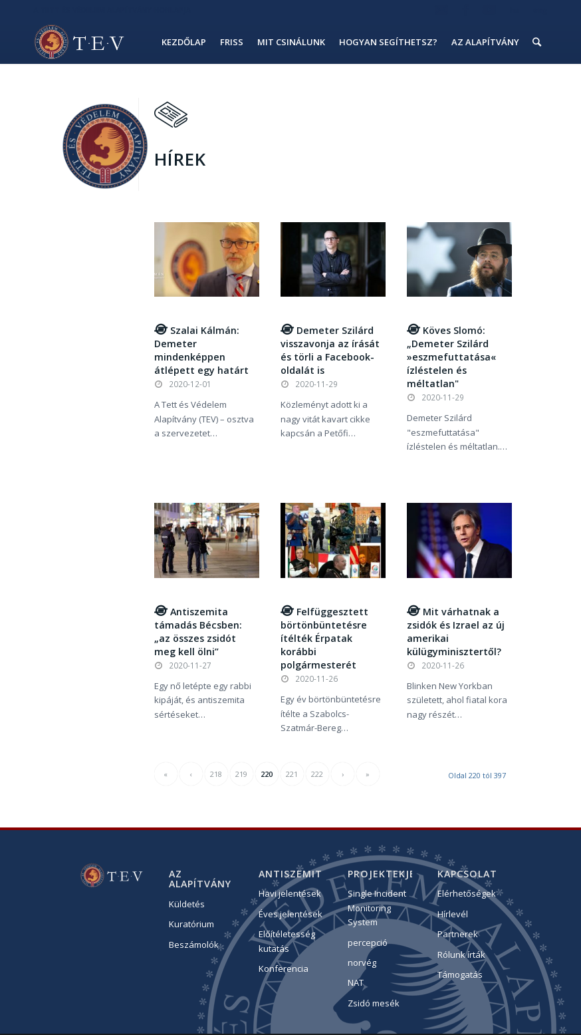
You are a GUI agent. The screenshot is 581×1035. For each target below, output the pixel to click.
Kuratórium (191, 925)
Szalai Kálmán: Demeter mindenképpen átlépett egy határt (201, 351)
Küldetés (187, 905)
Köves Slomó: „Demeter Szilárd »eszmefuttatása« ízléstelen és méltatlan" (451, 358)
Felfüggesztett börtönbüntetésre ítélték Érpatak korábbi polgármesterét (324, 639)
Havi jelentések (290, 895)
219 (241, 775)
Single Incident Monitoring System (377, 909)
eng (540, 10)
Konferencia (283, 970)
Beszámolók (194, 946)
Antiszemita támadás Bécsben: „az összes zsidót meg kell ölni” (198, 632)
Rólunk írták (461, 955)
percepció (368, 943)
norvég (362, 964)
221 (292, 775)
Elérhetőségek (466, 895)
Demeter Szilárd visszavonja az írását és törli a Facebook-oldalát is (330, 351)
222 (317, 775)
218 (216, 775)
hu (514, 10)
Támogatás (460, 976)
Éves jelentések (290, 915)
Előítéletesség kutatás (287, 942)
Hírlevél (452, 915)
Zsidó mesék (374, 1004)
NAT (356, 984)
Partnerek (457, 935)
